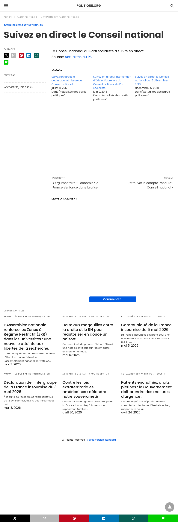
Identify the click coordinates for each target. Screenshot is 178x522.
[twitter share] (6, 55)
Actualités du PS (78, 56)
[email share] (13, 55)
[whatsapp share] (36, 55)
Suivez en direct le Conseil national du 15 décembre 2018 (152, 80)
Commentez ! (113, 299)
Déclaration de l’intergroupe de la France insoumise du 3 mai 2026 (30, 387)
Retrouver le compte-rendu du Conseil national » (150, 185)
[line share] (6, 62)
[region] (113, 138)
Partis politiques (27, 17)
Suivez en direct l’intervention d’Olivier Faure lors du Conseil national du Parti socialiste (112, 82)
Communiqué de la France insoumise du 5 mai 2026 (146, 327)
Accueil (8, 17)
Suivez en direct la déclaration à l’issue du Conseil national (67, 80)
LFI (48, 316)
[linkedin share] (28, 55)
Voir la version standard (101, 440)
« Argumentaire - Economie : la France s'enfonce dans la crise (75, 185)
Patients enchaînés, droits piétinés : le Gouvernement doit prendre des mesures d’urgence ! (146, 389)
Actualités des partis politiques (60, 17)
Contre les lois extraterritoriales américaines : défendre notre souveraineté (84, 389)
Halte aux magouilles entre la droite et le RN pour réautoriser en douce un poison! (87, 332)
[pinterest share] (21, 55)
